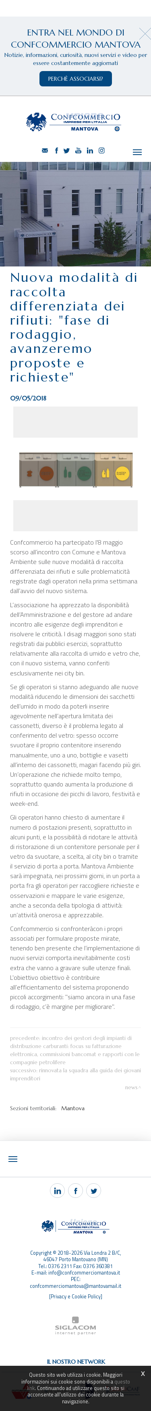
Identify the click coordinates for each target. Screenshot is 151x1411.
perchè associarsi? (75, 78)
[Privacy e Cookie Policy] (75, 1296)
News (131, 1087)
